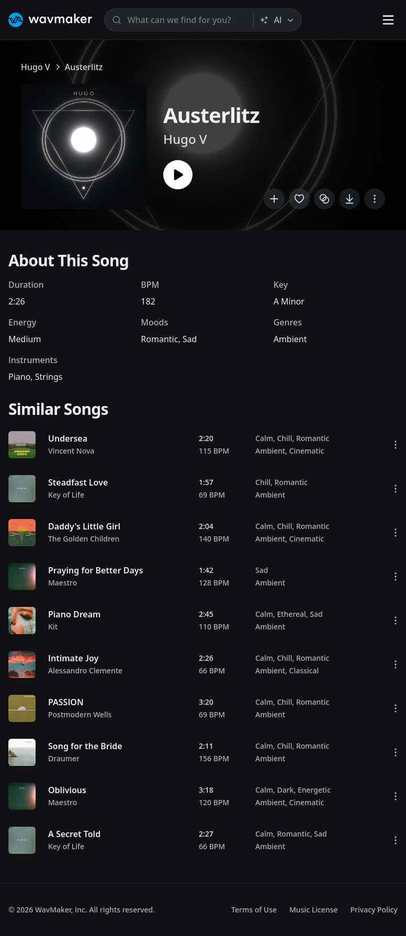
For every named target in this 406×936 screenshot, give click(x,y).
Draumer (64, 758)
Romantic (159, 339)
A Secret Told (74, 834)
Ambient (290, 339)
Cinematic (306, 451)
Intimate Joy (73, 658)
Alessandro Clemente (85, 670)
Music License (313, 910)
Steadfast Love (78, 482)
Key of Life (66, 495)
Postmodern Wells (79, 714)
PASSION (66, 702)
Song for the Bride (85, 746)
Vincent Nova (71, 451)
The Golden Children (83, 539)
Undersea (67, 438)
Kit (53, 626)
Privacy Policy (374, 910)
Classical (304, 670)
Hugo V (35, 67)
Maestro (62, 583)
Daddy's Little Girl (84, 526)
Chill (284, 438)
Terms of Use (254, 910)
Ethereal (291, 614)
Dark (285, 790)
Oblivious (67, 790)
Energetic (314, 790)
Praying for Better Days (95, 570)
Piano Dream (74, 614)
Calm (264, 438)
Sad (190, 339)
